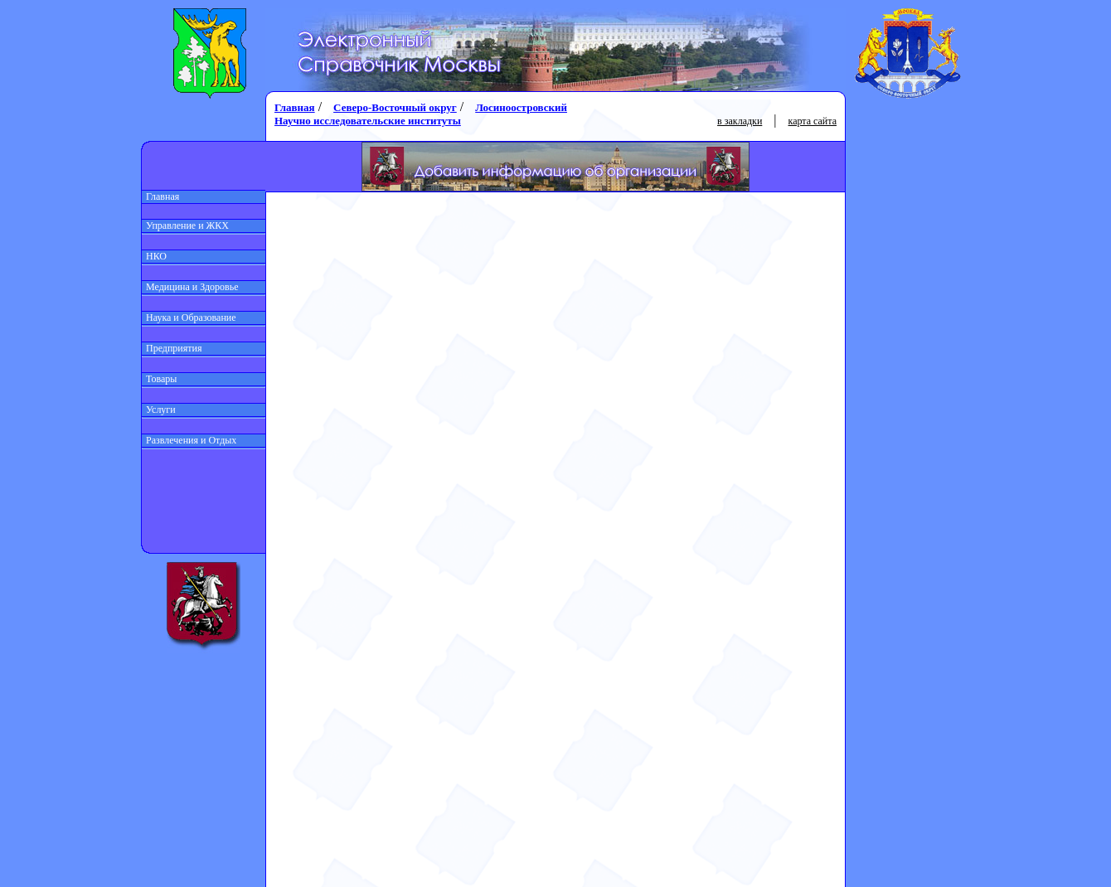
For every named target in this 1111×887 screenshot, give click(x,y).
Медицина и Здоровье (190, 287)
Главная (160, 196)
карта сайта (812, 121)
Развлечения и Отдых (189, 440)
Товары (159, 379)
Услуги (159, 409)
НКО (154, 256)
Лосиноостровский (521, 107)
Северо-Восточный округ (395, 107)
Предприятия (172, 348)
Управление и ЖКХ (185, 225)
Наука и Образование (189, 317)
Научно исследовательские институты (367, 120)
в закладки (739, 121)
